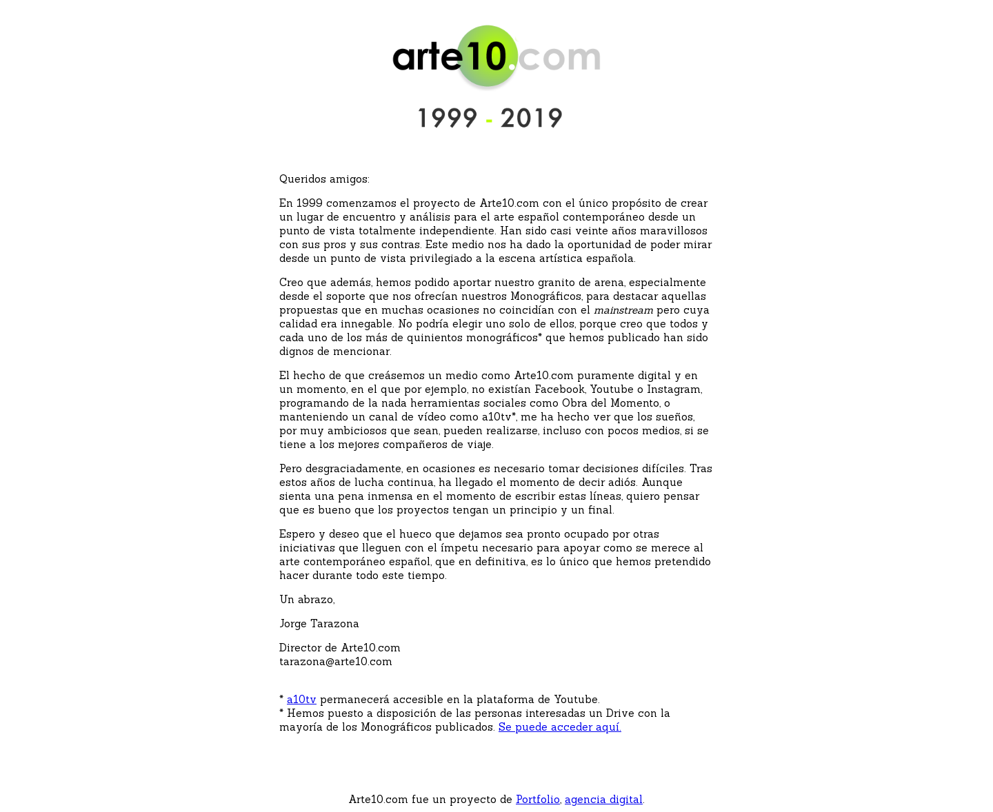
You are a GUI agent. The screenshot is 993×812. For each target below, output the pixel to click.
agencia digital (604, 799)
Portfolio (538, 799)
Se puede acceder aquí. (560, 726)
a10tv (302, 699)
